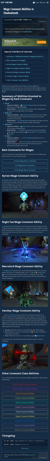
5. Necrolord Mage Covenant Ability (17, 72)
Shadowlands (27, 32)
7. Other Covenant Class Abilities (16, 80)
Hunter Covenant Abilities (25, 398)
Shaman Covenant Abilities (25, 421)
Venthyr (8, 136)
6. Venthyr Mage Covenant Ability (17, 76)
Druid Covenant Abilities (25, 393)
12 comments (42, 21)
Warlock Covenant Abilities (25, 425)
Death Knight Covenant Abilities (25, 384)
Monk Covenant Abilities (25, 402)
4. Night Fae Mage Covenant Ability (17, 68)
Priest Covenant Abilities (25, 412)
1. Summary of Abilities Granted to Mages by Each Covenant (25, 56)
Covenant (34, 29)
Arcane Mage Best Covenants (25, 161)
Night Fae (8, 113)
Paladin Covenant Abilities (25, 407)
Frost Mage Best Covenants (25, 170)
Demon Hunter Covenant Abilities (25, 389)
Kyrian (7, 103)
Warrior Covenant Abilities (25, 430)
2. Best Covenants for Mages (15, 60)
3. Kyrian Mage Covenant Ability (16, 64)
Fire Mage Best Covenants (25, 165)
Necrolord (8, 124)
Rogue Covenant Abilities (25, 416)
